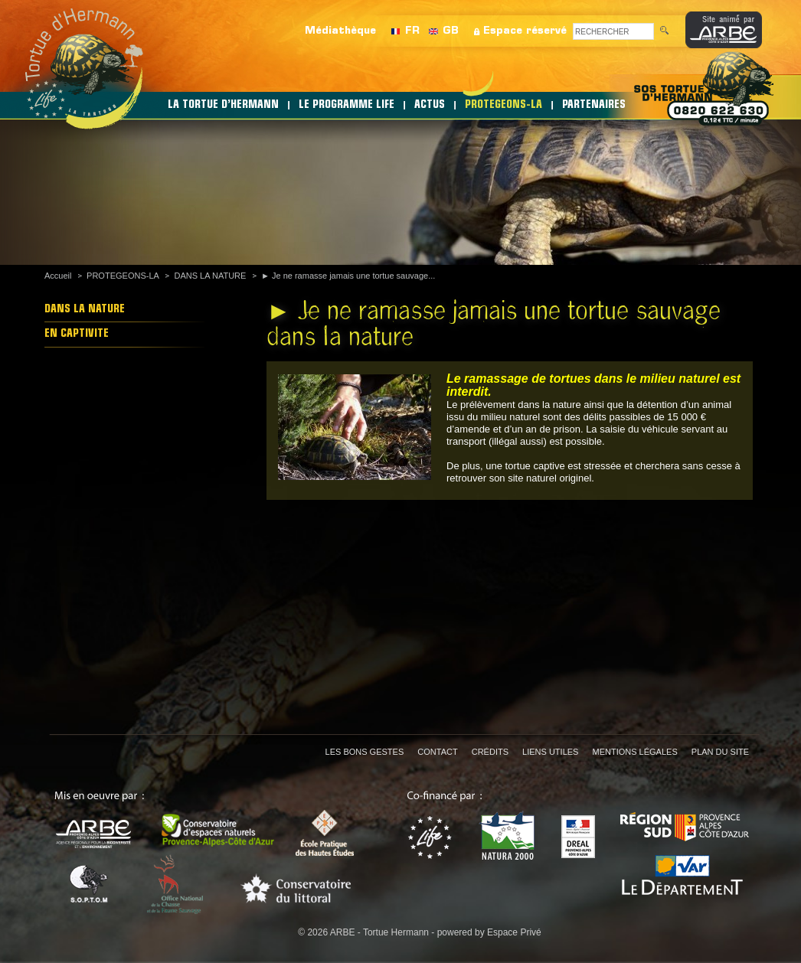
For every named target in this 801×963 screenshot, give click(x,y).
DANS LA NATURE (210, 275)
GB (451, 31)
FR (412, 31)
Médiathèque (340, 31)
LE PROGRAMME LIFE (346, 105)
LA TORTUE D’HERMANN (223, 105)
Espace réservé (525, 31)
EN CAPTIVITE (76, 334)
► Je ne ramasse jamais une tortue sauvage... (348, 275)
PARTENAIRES (594, 105)
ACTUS (429, 105)
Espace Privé (514, 932)
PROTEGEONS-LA (503, 105)
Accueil (57, 275)
